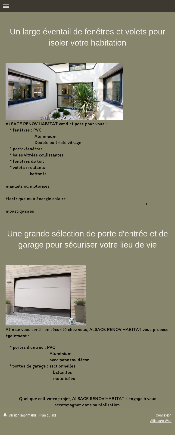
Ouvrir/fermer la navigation (87, 6)
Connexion (164, 415)
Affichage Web (161, 420)
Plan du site (47, 415)
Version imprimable (20, 415)
